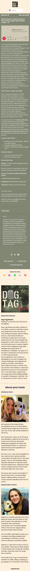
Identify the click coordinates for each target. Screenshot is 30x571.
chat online (4, 201)
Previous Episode (16, 265)
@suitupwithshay (17, 145)
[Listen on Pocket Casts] (25, 275)
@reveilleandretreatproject (17, 182)
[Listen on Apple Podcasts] (9, 275)
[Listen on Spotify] (15, 275)
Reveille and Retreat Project (17, 185)
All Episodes (22, 261)
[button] (15, 279)
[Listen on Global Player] (20, 275)
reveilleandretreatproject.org (10, 178)
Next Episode (8, 261)
